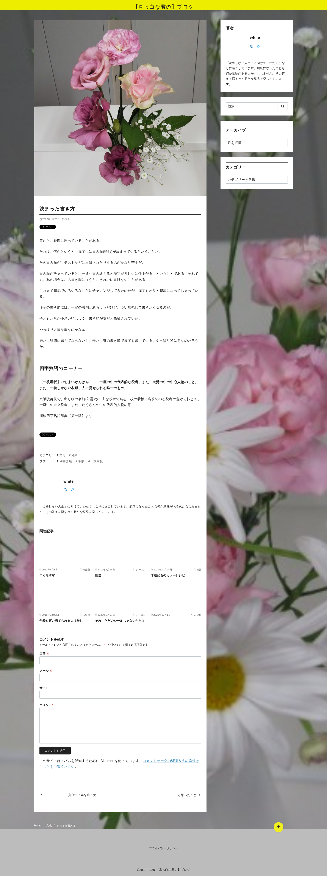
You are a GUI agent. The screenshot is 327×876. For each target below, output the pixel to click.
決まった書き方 (66, 825)
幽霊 (98, 575)
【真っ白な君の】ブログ (163, 7)
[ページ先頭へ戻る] (278, 827)
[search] (282, 106)
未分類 (73, 455)
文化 (67, 219)
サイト (44, 688)
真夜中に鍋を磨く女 (82, 795)
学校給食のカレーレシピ (168, 575)
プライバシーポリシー (163, 848)
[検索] (257, 106)
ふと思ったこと (185, 795)
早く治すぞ (47, 575)
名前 (44, 653)
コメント (46, 705)
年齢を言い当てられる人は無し (61, 620)
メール (46, 670)
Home (38, 825)
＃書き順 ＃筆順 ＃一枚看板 (81, 461)
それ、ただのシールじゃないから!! (119, 620)
